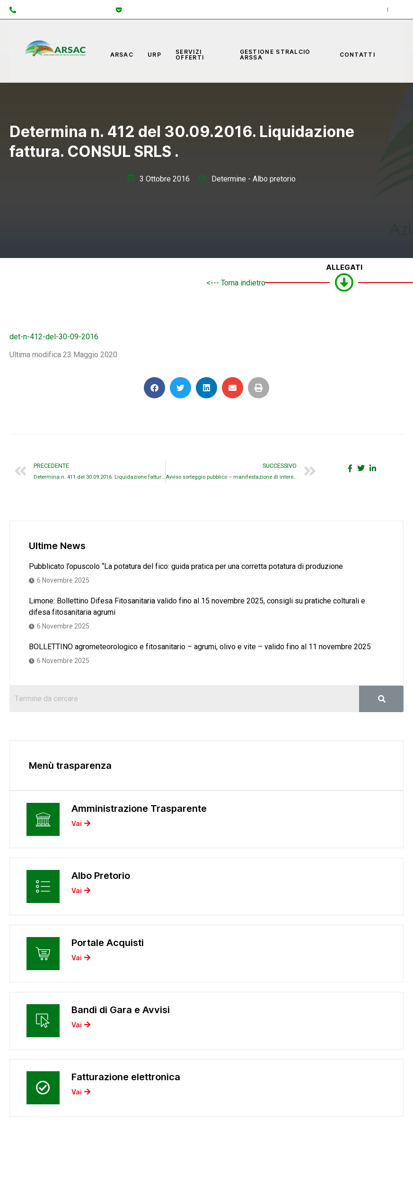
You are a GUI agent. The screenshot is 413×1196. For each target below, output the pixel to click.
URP (154, 54)
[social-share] (350, 468)
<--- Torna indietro (235, 283)
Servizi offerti (190, 54)
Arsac (122, 54)
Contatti (357, 54)
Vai (80, 823)
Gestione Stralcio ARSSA (275, 54)
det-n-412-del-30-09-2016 (53, 337)
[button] (154, 387)
